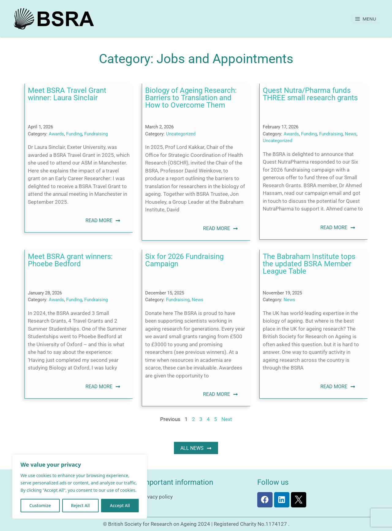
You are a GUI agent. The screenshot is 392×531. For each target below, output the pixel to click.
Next (226, 419)
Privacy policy (157, 497)
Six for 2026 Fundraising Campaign (184, 260)
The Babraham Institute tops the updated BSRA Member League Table (309, 263)
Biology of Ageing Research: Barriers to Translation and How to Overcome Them (191, 97)
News (350, 134)
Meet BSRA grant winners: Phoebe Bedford (70, 260)
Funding (74, 134)
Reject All (80, 505)
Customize (40, 505)
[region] (79, 486)
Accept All (120, 505)
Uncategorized (180, 134)
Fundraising (96, 134)
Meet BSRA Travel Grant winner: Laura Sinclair (67, 94)
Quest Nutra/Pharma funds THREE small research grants (310, 94)
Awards (56, 134)
